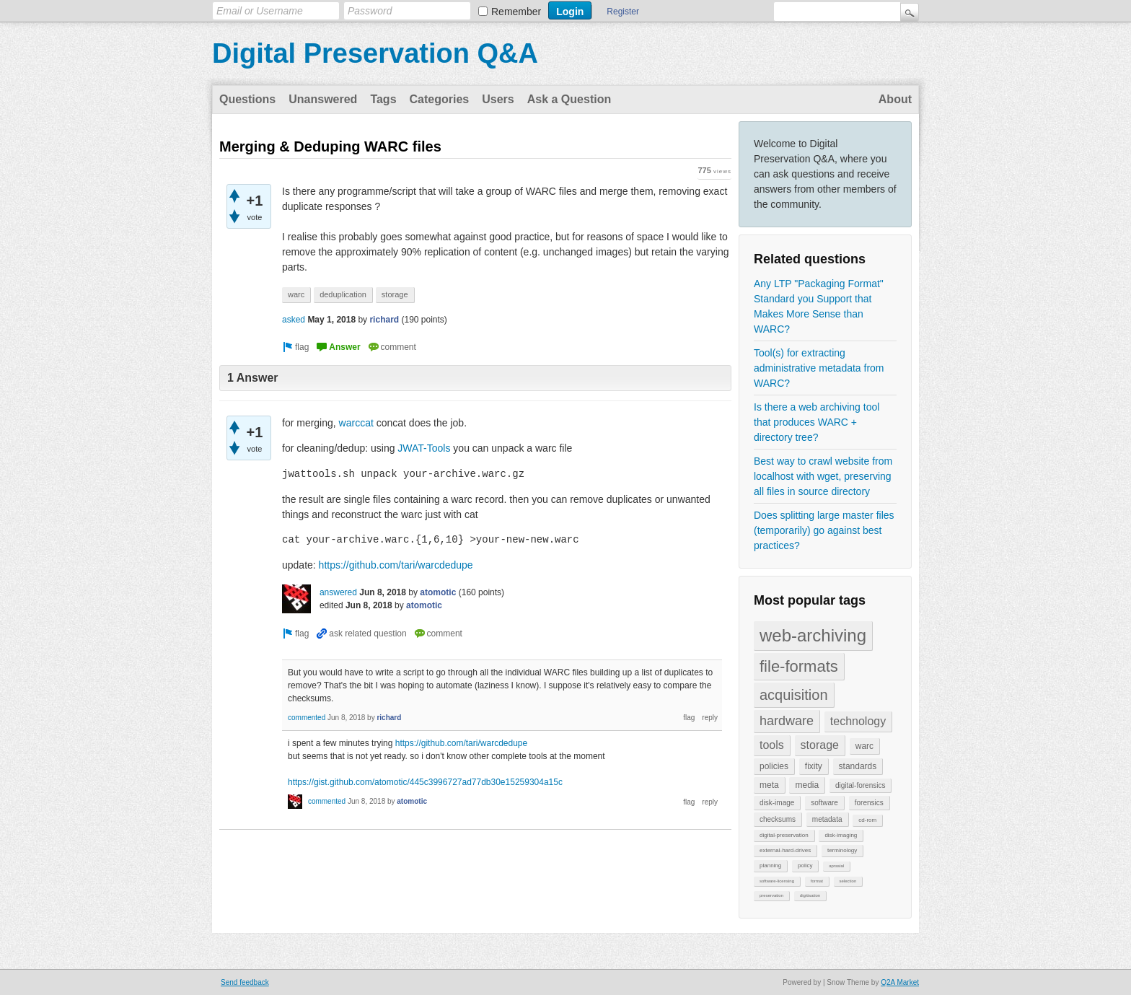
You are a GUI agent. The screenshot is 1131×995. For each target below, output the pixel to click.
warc (864, 746)
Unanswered (323, 99)
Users (498, 99)
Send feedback (245, 982)
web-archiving (813, 635)
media (807, 785)
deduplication (343, 294)
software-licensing (777, 881)
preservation (771, 895)
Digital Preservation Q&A (375, 53)
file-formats (799, 666)
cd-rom (867, 820)
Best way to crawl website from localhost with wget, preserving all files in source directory (823, 476)
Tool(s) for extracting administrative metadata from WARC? (819, 368)
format (817, 881)
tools (772, 745)
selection (848, 881)
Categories (440, 99)
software (824, 803)
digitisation (810, 895)
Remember (516, 11)
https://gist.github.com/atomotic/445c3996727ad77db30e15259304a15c (425, 784)
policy (805, 865)
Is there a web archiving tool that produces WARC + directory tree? (816, 422)
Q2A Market (900, 982)
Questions (247, 99)
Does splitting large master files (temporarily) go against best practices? (824, 530)
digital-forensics (860, 785)
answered (338, 594)
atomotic (438, 594)
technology (858, 721)
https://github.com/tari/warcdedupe (396, 566)
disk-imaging (840, 835)
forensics (869, 803)
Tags (383, 99)
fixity (813, 766)
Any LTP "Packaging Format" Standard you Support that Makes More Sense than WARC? (819, 306)
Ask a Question (569, 99)
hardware (787, 721)
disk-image (777, 803)
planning (770, 865)
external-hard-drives (785, 850)
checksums (778, 819)
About (895, 99)
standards (858, 766)
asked (293, 320)
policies (774, 766)
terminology (842, 850)
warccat (356, 423)
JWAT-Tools (423, 448)
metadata (827, 819)
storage (820, 745)
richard (384, 320)
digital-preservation (784, 835)
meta (769, 785)
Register (623, 11)
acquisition (794, 695)
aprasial (836, 866)
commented (306, 719)
